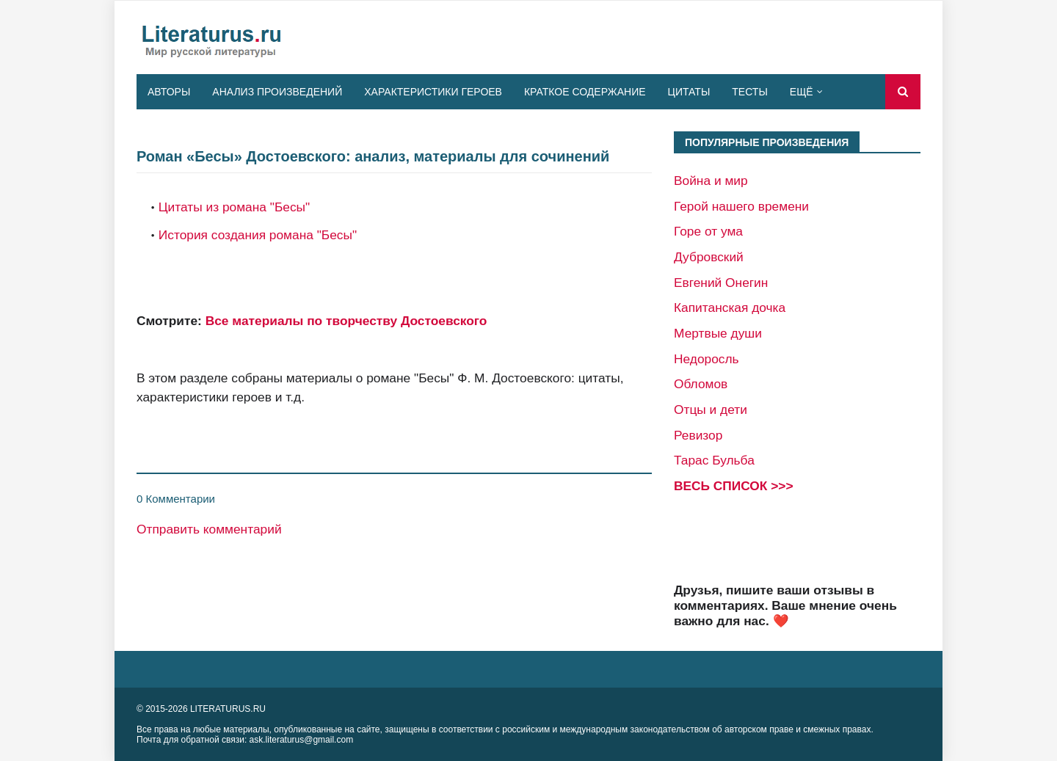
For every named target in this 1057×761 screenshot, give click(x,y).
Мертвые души (718, 333)
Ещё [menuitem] (801, 92)
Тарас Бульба (714, 460)
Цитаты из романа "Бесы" (234, 207)
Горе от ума (708, 231)
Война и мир (711, 180)
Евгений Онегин (721, 282)
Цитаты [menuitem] (689, 92)
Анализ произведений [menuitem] (277, 92)
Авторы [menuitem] (169, 92)
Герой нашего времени (741, 206)
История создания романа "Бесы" (258, 234)
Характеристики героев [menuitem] (433, 92)
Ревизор (698, 435)
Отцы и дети (710, 409)
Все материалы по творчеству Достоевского (346, 320)
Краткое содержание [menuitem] (585, 92)
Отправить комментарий (209, 529)
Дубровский (709, 257)
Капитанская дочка (729, 307)
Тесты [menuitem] (749, 92)
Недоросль (706, 359)
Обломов (700, 383)
